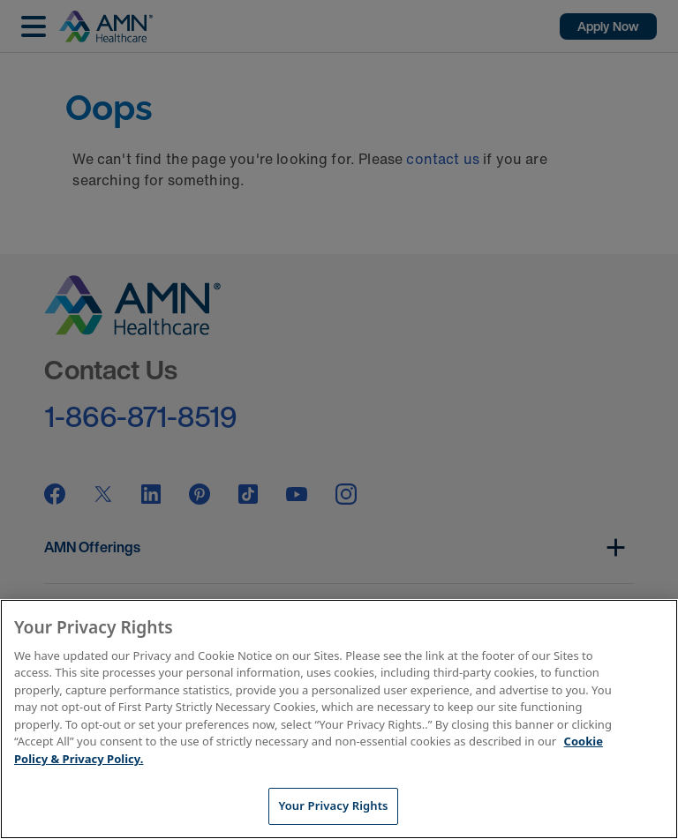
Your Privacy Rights (333, 805)
